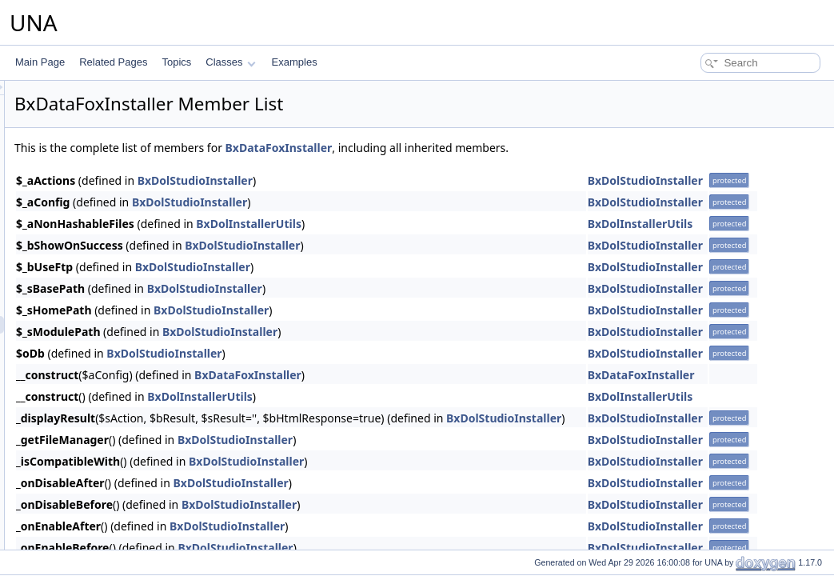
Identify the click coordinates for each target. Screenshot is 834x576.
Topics (176, 62)
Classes (230, 62)
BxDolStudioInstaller (395, 180)
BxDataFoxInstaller (479, 147)
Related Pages (113, 62)
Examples (294, 62)
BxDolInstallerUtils (448, 223)
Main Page (40, 62)
